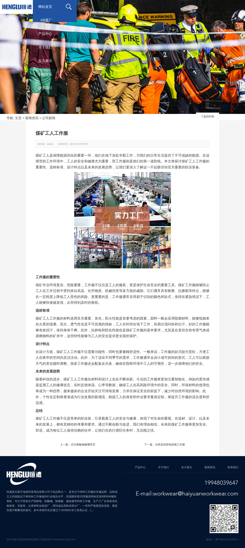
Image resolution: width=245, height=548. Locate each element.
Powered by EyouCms (63, 539)
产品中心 (107, 7)
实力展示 (169, 7)
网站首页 (45, 7)
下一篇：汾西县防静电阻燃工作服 (164, 444)
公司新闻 (48, 118)
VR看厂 (77, 7)
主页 (18, 118)
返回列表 (207, 116)
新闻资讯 (200, 7)
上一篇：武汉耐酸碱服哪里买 (77, 444)
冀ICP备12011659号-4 (226, 539)
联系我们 (45, 20)
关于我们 (138, 7)
